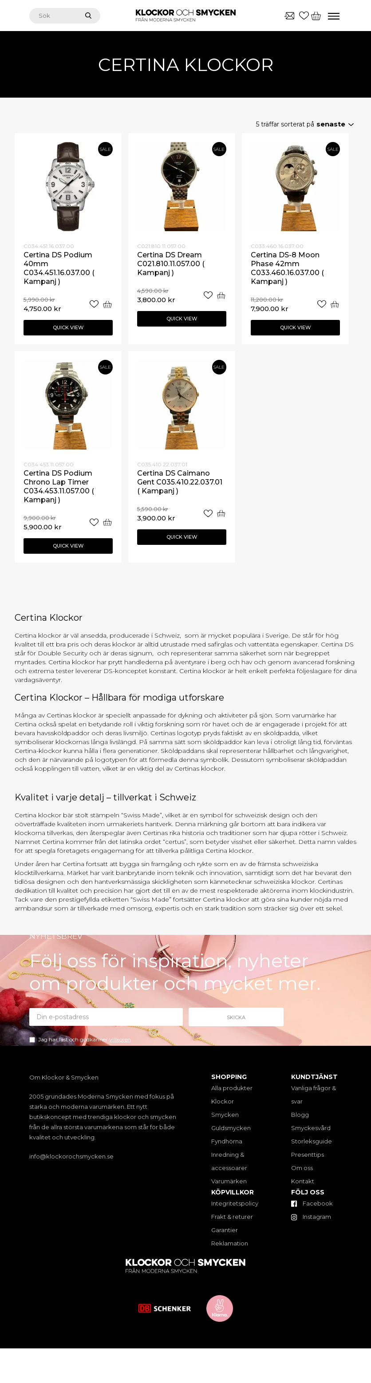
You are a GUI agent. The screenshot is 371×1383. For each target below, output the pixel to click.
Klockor (222, 1101)
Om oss (302, 1167)
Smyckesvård (311, 1127)
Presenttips (307, 1154)
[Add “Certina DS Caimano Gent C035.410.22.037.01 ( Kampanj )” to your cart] (221, 513)
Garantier (224, 1229)
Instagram (311, 1216)
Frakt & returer (232, 1216)
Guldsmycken (231, 1127)
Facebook (312, 1203)
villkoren (120, 1039)
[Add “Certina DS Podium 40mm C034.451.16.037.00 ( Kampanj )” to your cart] (107, 304)
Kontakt (302, 1181)
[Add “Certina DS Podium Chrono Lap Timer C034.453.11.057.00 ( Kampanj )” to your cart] (107, 522)
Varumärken (229, 1181)
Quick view (68, 327)
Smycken (225, 1114)
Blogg (300, 1114)
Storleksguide (311, 1141)
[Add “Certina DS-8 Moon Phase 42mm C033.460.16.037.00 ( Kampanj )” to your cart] (334, 304)
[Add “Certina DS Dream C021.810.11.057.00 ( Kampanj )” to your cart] (221, 295)
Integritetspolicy (234, 1203)
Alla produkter (232, 1087)
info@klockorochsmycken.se (71, 1156)
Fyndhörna (226, 1141)
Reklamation (229, 1243)
